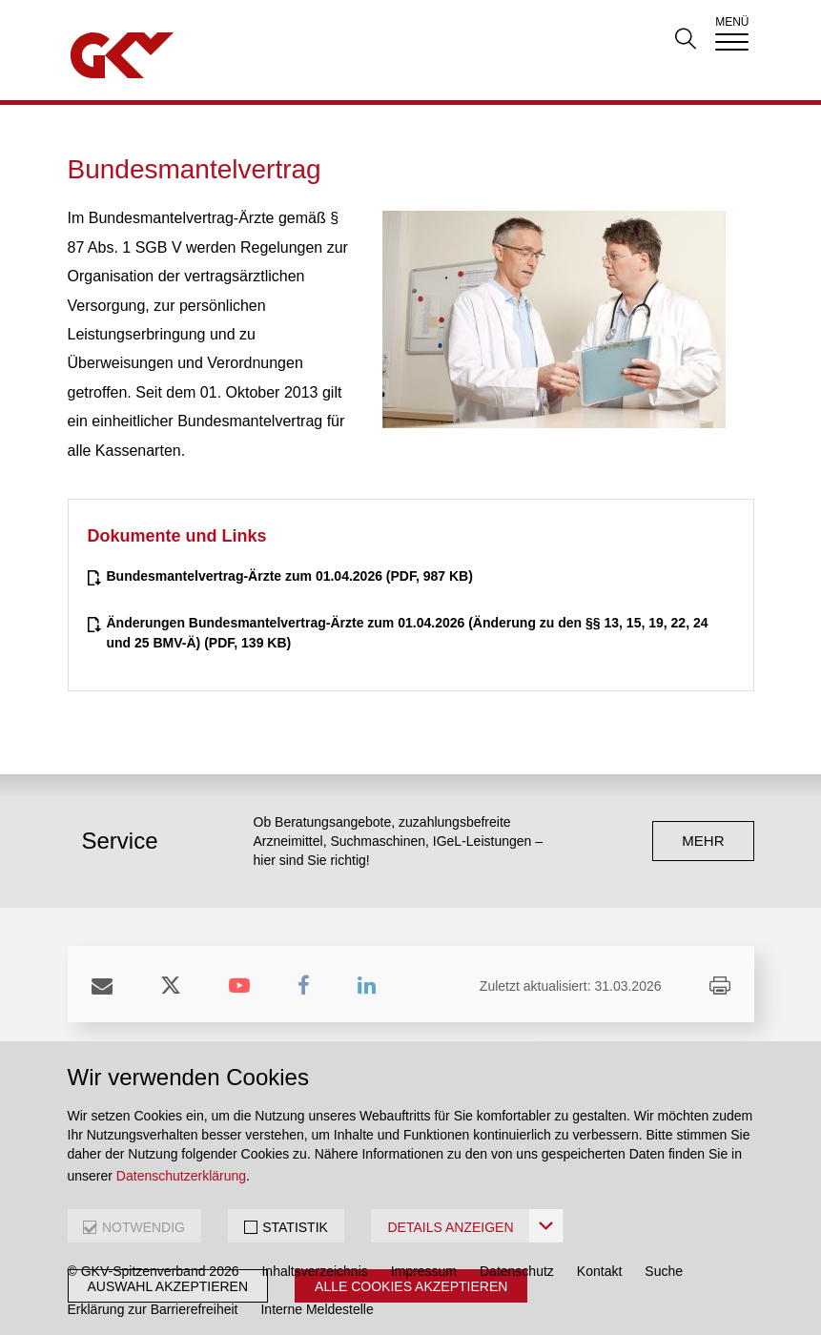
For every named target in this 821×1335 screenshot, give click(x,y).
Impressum (424, 1271)
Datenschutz (517, 1271)
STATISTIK (295, 1227)
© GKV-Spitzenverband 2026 (153, 1271)
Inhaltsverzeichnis (314, 1271)
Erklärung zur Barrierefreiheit (153, 1309)
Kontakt (599, 1271)
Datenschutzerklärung (181, 1175)
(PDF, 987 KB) (290, 576)
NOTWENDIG (143, 1227)
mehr (703, 840)
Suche (664, 1271)
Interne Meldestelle (316, 1309)
